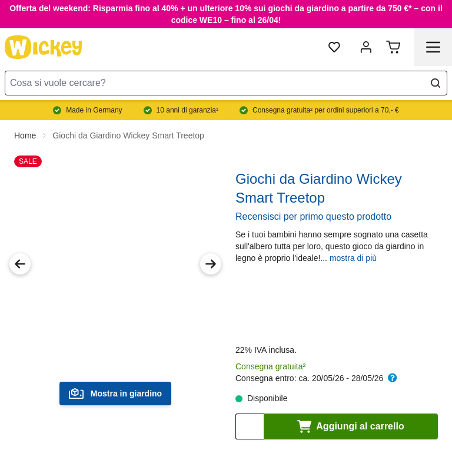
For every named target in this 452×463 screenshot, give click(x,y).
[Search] (435, 83)
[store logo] (43, 47)
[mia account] (366, 47)
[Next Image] (210, 264)
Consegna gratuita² (270, 366)
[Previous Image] (20, 264)
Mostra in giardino (115, 393)
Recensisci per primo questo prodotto (313, 216)
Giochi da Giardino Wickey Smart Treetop (128, 135)
